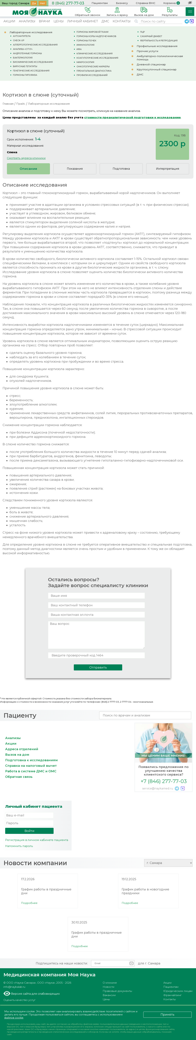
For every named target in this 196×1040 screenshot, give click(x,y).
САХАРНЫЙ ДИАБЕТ (151, 36)
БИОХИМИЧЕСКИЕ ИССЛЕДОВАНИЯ (33, 62)
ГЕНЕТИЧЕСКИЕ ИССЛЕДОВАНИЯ (31, 70)
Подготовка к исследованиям (31, 760)
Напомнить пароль (19, 846)
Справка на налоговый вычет (31, 766)
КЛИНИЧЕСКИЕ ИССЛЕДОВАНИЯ (95, 53)
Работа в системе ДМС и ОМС (30, 771)
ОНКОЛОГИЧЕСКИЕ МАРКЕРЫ (93, 66)
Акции (10, 744)
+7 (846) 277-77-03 (164, 781)
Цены (106, 999)
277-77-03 (68, 3)
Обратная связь (18, 777)
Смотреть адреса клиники (26, 158)
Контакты (169, 999)
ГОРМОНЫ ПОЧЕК (86, 40)
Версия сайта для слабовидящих (35, 993)
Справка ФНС (145, 3)
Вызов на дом (17, 755)
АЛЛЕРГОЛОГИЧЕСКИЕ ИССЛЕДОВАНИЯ (35, 44)
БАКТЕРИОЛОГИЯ (22, 57)
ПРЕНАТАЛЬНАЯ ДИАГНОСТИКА (94, 71)
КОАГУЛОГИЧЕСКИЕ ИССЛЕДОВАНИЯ (97, 58)
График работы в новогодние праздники (145, 891)
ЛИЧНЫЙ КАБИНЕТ (82, 21)
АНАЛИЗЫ (27, 21)
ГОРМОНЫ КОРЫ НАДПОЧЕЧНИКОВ (96, 36)
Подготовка (121, 168)
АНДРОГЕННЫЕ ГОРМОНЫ (27, 53)
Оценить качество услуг (19, 1000)
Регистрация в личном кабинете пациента (36, 840)
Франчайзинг (172, 995)
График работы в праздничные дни (46, 891)
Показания (75, 168)
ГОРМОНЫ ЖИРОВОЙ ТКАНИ (92, 32)
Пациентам (100, 3)
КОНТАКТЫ (121, 21)
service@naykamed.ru (157, 788)
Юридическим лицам (178, 991)
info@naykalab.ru (14, 986)
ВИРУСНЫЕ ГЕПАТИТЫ (25, 66)
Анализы (13, 738)
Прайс (20, 103)
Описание (28, 169)
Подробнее (29, 903)
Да (33, 3)
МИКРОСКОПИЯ (85, 62)
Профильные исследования (157, 46)
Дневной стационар (151, 64)
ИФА (79, 49)
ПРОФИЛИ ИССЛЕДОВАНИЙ (92, 75)
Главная (8, 103)
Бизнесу (122, 3)
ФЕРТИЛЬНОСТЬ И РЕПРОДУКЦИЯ (159, 40)
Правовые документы (117, 991)
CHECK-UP (18, 40)
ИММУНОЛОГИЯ (85, 45)
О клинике (110, 982)
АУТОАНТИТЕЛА (22, 36)
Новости (108, 986)
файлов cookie (14, 1017)
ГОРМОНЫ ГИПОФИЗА (25, 75)
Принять (167, 1014)
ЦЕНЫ (59, 21)
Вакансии (109, 995)
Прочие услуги (147, 51)
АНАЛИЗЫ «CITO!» (22, 49)
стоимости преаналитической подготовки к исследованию (132, 117)
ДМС (105, 21)
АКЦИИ (9, 21)
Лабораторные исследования (31, 32)
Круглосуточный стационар (156, 69)
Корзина (169, 3)
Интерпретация (167, 168)
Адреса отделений (21, 749)
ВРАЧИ (44, 21)
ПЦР (142, 32)
